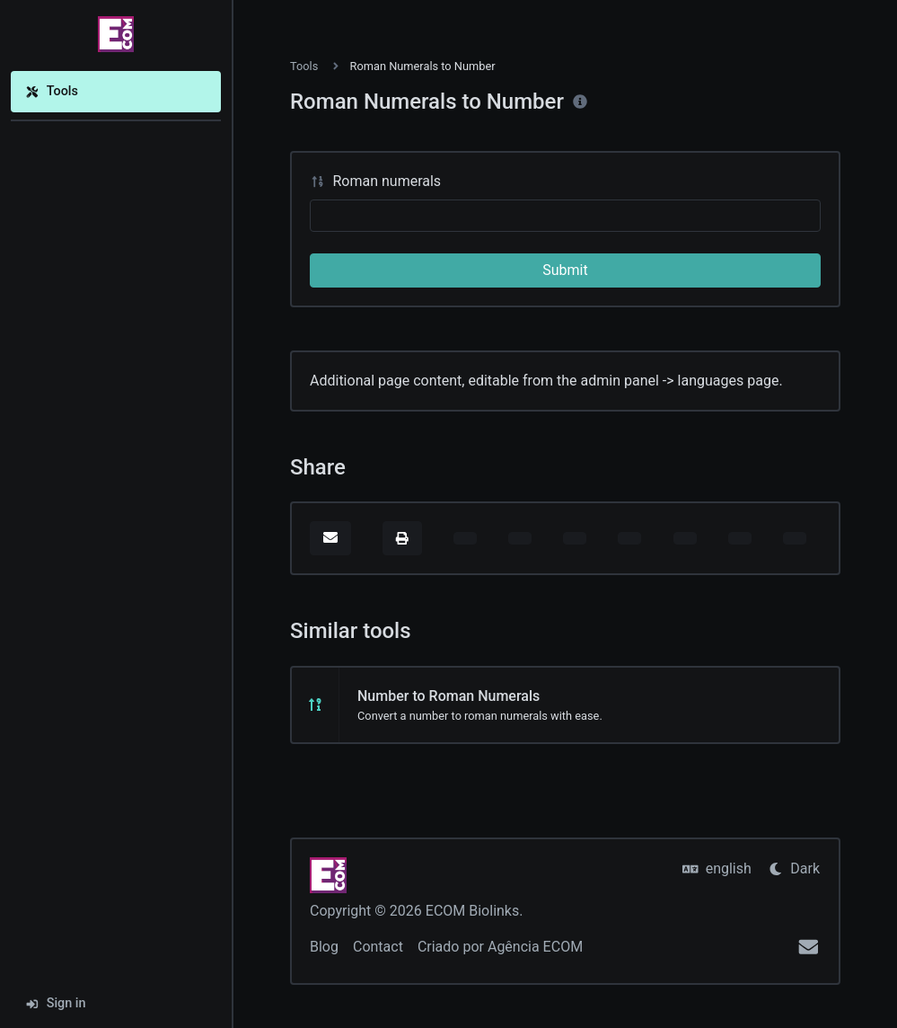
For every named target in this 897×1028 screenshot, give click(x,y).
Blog (324, 946)
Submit (564, 270)
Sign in (55, 1003)
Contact (378, 946)
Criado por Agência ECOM (500, 946)
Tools (51, 91)
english (717, 868)
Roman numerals (375, 181)
